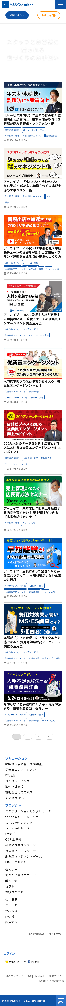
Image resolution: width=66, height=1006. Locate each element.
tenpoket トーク (17, 828)
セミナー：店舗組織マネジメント (33, 136)
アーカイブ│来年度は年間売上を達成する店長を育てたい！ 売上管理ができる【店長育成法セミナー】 (32, 512)
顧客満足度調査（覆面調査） (25, 764)
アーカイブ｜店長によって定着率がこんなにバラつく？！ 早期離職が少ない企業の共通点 (32, 575)
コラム (9, 886)
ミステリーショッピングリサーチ (28, 811)
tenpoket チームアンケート (25, 817)
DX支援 (10, 775)
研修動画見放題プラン (20, 845)
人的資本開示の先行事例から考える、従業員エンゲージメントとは (32, 383)
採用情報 (11, 922)
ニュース (11, 905)
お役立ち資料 (49, 15)
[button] (60, 4)
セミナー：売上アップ (47, 658)
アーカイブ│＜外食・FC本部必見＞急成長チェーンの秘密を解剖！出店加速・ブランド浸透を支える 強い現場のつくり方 (32, 252)
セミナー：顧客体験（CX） (12, 130)
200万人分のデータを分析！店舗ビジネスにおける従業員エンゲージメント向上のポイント (32, 447)
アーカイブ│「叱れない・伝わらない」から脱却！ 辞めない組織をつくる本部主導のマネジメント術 (32, 185)
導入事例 (11, 881)
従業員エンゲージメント (22, 769)
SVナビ (10, 834)
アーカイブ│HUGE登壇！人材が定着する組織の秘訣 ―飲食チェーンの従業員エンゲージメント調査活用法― (32, 318)
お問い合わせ (17, 15)
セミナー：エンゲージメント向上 (33, 130)
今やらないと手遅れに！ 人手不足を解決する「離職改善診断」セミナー (32, 706)
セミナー (11, 869)
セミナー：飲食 (41, 269)
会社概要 (11, 899)
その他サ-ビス (15, 798)
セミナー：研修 (7, 202)
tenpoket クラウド (19, 822)
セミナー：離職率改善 (51, 136)
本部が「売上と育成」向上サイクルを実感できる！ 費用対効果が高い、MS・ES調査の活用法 (32, 641)
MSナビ (35, 961)
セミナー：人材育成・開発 (12, 136)
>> (49, 736)
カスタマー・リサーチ (20, 851)
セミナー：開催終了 (55, 524)
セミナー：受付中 (57, 130)
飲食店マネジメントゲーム (23, 856)
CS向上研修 (13, 839)
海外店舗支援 (14, 786)
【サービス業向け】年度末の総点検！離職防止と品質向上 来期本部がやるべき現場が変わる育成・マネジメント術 (32, 119)
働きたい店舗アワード (20, 875)
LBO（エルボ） (16, 862)
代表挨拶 (11, 911)
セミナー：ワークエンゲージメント (16, 397)
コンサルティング (17, 781)
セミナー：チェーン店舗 (52, 269)
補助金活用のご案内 (19, 792)
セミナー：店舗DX (32, 269)
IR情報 (10, 916)
